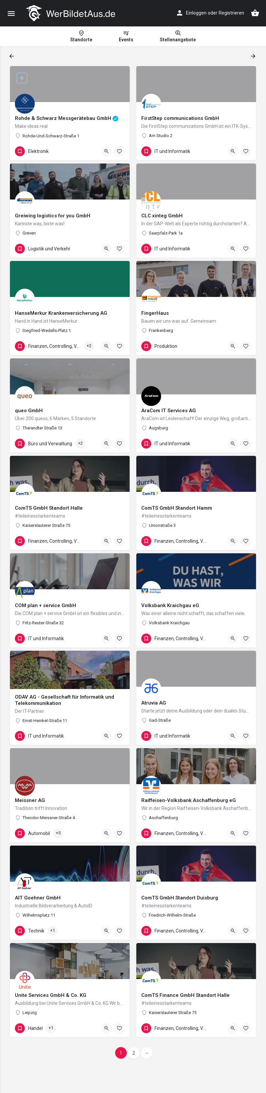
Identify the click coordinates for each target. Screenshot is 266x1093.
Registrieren (231, 13)
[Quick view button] (106, 151)
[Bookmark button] (119, 151)
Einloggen (196, 13)
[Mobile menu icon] (11, 13)
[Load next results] (254, 56)
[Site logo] (71, 13)
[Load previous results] (12, 56)
